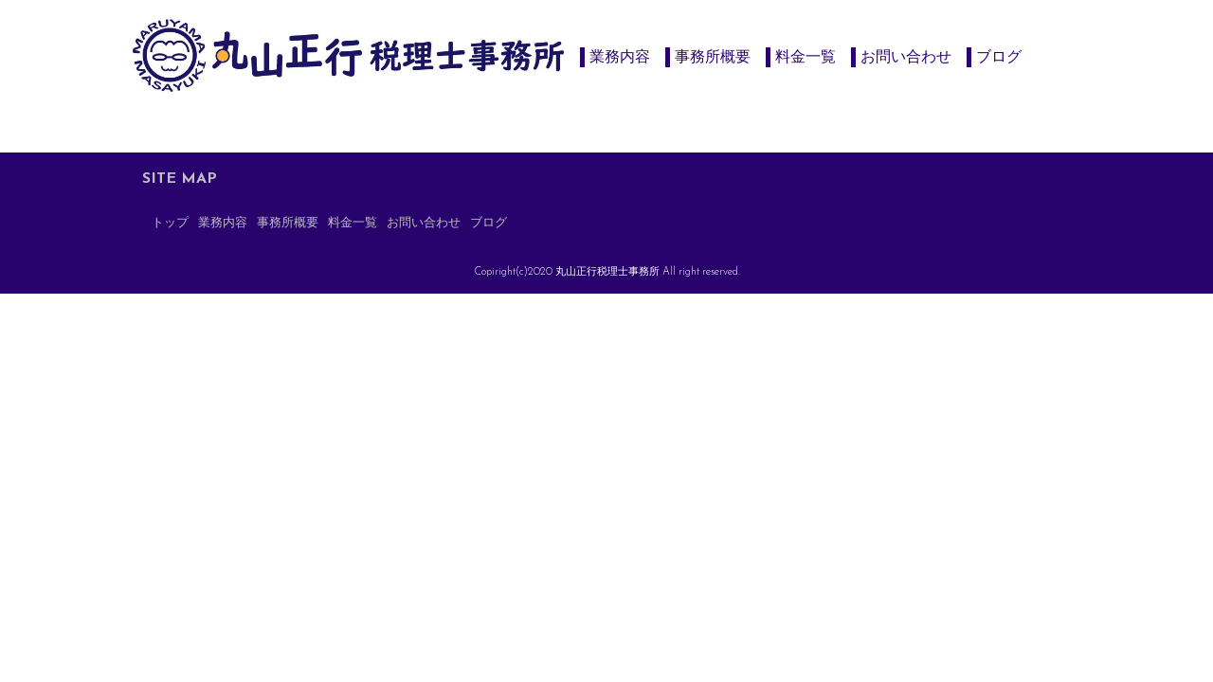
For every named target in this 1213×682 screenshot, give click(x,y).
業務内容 (619, 56)
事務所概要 (713, 56)
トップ (170, 223)
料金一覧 (805, 56)
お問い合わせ (905, 56)
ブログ (999, 56)
